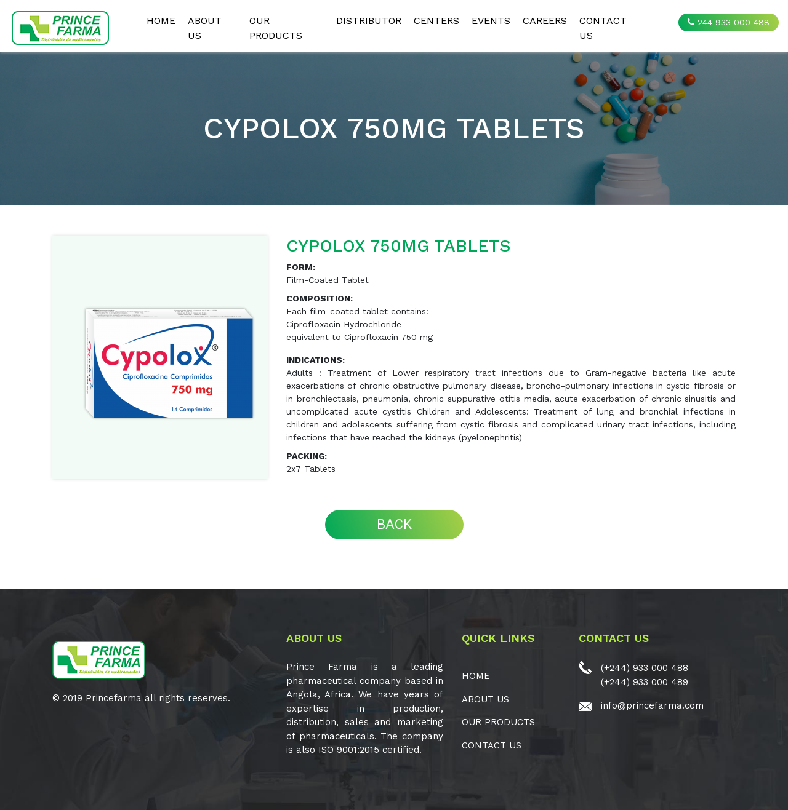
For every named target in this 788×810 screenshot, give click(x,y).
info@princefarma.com (652, 705)
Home (161, 20)
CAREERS (545, 20)
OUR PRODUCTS (275, 28)
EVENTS (491, 20)
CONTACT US (603, 28)
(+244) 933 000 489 (644, 682)
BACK (394, 524)
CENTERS (436, 20)
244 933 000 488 (729, 22)
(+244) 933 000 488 (644, 667)
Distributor (368, 20)
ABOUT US (205, 28)
